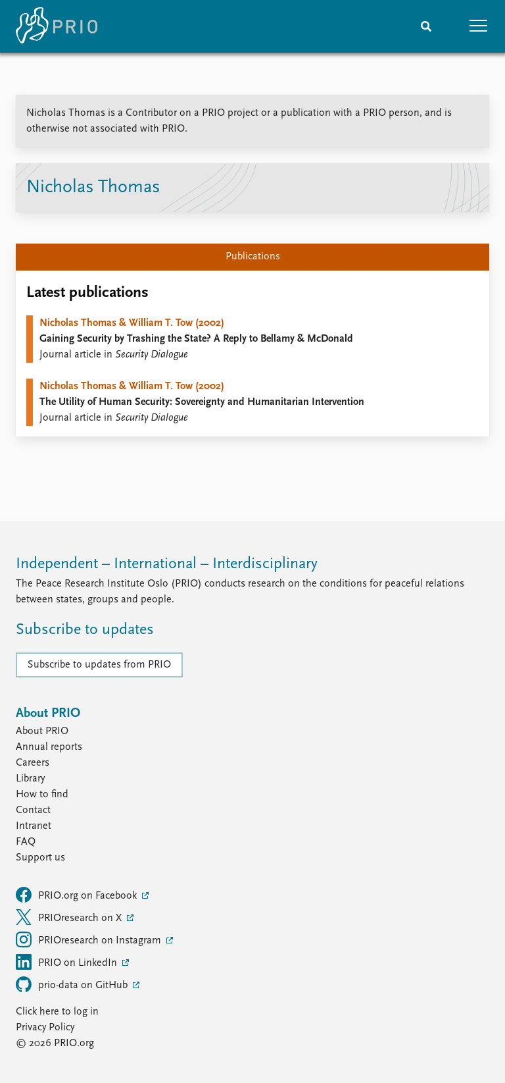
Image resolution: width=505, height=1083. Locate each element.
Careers (32, 763)
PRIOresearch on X (70, 917)
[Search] (426, 26)
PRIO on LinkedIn (68, 962)
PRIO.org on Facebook (77, 895)
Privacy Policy (45, 1027)
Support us (40, 858)
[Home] (56, 26)
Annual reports (49, 747)
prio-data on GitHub (73, 984)
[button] (478, 26)
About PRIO (42, 731)
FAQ (26, 842)
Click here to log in (57, 1012)
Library (30, 779)
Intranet (33, 826)
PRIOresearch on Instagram (90, 939)
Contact (33, 810)
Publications (253, 256)
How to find (42, 794)
